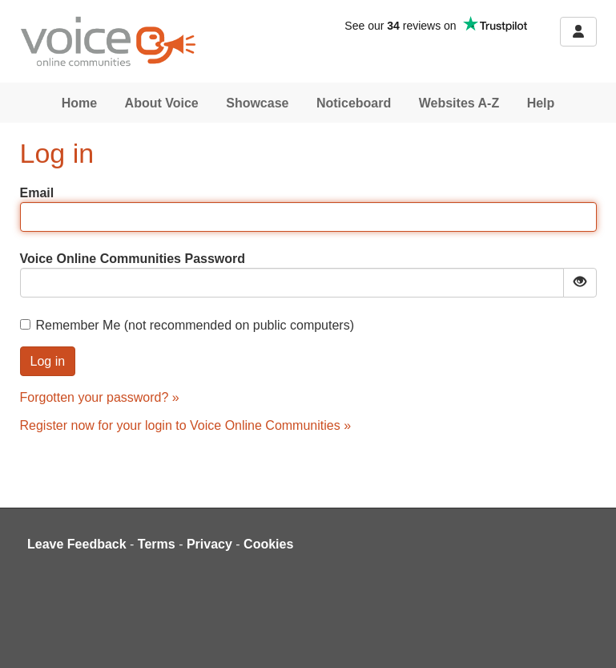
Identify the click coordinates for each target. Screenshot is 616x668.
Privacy (209, 544)
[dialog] (586, 636)
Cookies (268, 544)
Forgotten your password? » (99, 397)
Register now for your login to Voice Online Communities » (186, 425)
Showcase (257, 103)
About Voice (162, 103)
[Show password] (580, 283)
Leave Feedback (77, 544)
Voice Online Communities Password (133, 258)
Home (79, 103)
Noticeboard (353, 103)
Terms (156, 544)
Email (37, 193)
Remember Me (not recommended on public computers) (187, 325)
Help (541, 103)
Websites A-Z (459, 103)
